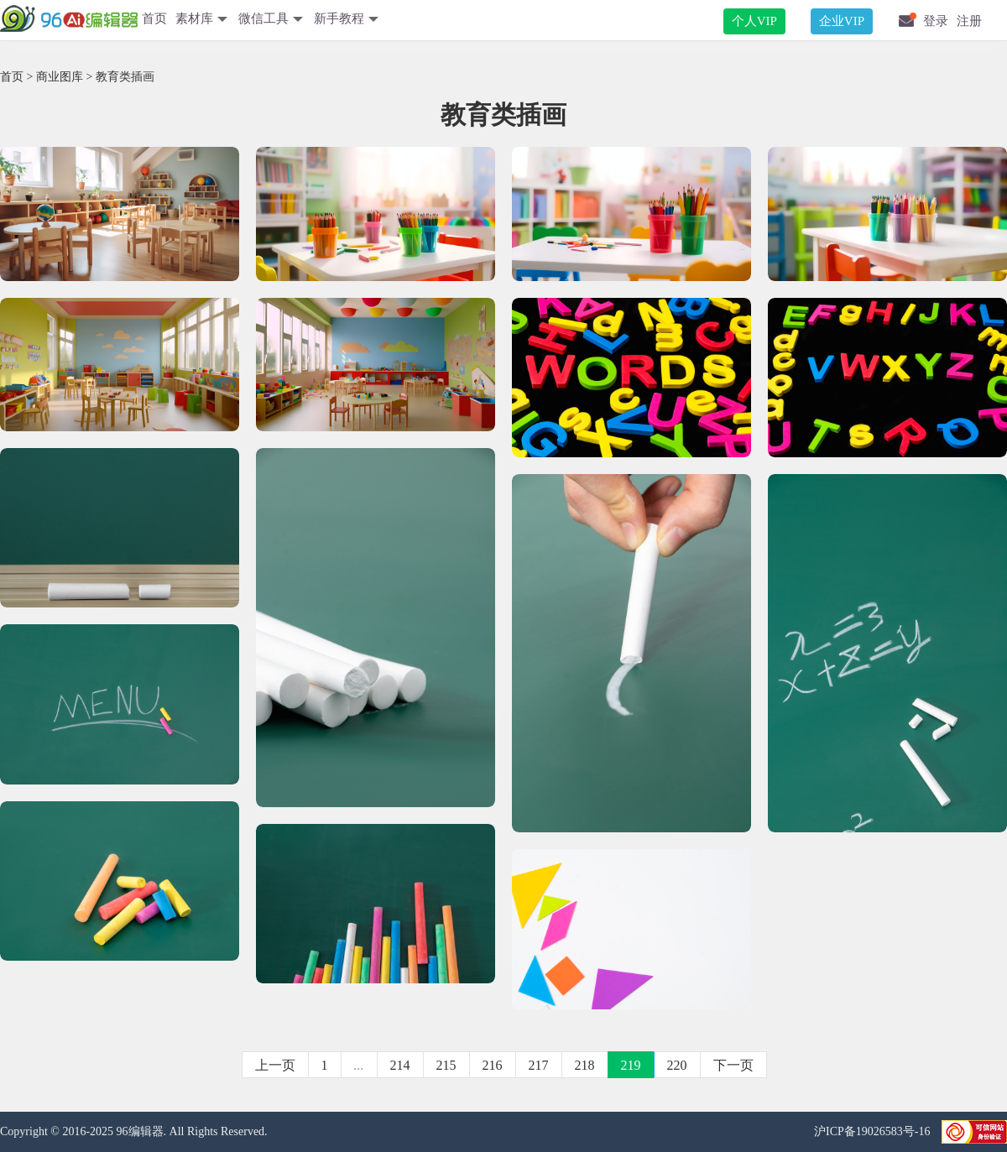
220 (677, 1065)
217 (539, 1065)
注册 (969, 21)
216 (493, 1065)
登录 (935, 21)
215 (446, 1065)
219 (631, 1065)
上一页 (275, 1065)
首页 (154, 18)
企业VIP (841, 21)
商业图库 (59, 76)
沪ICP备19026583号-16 (873, 1131)
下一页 (733, 1065)
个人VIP (754, 21)
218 (585, 1065)
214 (400, 1065)
